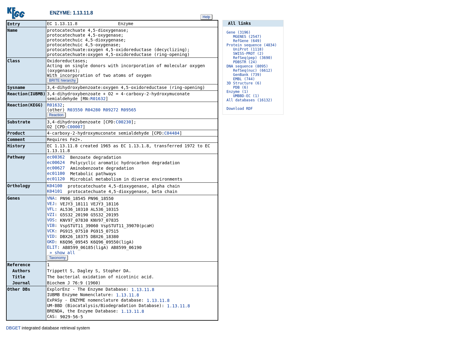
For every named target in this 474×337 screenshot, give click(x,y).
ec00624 (56, 163)
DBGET (13, 328)
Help (206, 17)
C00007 (75, 127)
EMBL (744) (244, 79)
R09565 (128, 110)
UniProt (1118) (248, 49)
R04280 (93, 110)
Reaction (56, 115)
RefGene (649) (247, 41)
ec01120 (56, 179)
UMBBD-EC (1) (246, 96)
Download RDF (239, 108)
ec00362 (56, 157)
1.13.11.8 (142, 290)
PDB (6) (240, 87)
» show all (61, 253)
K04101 (54, 191)
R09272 (110, 110)
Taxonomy (57, 258)
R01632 (98, 99)
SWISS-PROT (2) (248, 53)
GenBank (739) (247, 75)
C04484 (172, 133)
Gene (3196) (238, 32)
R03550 (75, 110)
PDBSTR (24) (245, 62)
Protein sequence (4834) (251, 45)
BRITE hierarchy (62, 81)
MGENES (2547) (247, 36)
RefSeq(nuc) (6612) (252, 70)
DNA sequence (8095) (247, 66)
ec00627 (56, 168)
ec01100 (56, 174)
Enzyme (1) (237, 92)
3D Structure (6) (243, 83)
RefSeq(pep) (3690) (252, 58)
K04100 (54, 186)
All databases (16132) (249, 100)
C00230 (123, 122)
